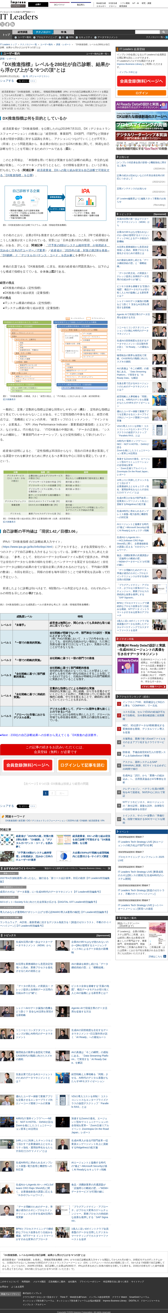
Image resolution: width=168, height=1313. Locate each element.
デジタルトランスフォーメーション (49, 820)
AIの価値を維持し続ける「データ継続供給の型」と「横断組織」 (133, 263)
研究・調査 (146, 3)
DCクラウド (59, 5)
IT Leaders (19, 16)
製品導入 (81, 5)
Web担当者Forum (78, 1297)
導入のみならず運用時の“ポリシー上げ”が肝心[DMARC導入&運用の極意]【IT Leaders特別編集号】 (54, 912)
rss (12, 24)
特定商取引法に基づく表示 (115, 1281)
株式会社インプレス (32, 1293)
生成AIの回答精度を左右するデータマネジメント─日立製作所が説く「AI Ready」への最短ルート (89, 1034)
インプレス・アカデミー (34, 1304)
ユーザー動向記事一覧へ (97, 54)
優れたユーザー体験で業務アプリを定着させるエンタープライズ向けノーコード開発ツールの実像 (34, 1100)
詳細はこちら (155, 956)
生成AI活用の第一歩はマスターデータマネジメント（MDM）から (133, 222)
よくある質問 (17, 1286)
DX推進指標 (11, 820)
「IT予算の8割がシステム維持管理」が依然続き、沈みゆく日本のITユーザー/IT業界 (34, 856)
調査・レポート (63, 44)
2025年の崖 (72, 820)
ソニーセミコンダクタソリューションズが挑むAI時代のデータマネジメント (34, 1034)
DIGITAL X (134, 1301)
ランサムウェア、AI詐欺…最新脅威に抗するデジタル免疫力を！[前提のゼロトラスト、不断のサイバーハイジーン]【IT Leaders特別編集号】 (55, 924)
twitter (2, 24)
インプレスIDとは (128, 72)
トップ (6, 34)
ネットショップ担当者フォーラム (38, 1301)
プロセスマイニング (46, 37)
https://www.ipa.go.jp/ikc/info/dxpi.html (27, 546)
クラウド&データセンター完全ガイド (40, 1297)
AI (63, 37)
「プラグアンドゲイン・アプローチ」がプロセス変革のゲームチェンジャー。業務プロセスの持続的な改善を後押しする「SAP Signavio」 (89, 1213)
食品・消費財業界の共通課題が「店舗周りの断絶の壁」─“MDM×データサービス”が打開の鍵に (89, 1188)
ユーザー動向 (24, 37)
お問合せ (4, 1286)
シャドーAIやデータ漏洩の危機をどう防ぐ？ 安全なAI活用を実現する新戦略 (34, 1011)
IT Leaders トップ (8, 44)
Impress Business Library (129, 64)
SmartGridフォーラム (139, 1297)
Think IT (64, 1297)
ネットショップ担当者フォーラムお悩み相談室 (79, 1301)
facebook (7, 24)
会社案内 (72, 1281)
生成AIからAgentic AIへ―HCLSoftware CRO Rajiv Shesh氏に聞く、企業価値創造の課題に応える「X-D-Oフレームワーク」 (132, 543)
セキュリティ (85, 37)
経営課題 (22, 32)
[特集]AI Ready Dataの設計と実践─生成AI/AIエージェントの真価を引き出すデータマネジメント (141, 650)
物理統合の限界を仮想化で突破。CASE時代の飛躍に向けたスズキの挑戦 (34, 1056)
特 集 (64, 32)
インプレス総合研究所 (99, 1297)
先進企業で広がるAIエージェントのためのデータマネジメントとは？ (34, 1078)
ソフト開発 (125, 3)
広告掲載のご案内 (56, 1281)
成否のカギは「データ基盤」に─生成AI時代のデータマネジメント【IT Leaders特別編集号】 (51, 891)
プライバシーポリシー (89, 1281)
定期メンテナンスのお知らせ (131, 188)
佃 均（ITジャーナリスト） (36, 76)
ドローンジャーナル (150, 1301)
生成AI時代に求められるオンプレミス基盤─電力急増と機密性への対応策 (34, 1166)
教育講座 (123, 6)
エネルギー (101, 6)
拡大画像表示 (9, 399)
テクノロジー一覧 (28, 44)
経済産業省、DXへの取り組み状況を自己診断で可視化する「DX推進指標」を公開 (91, 839)
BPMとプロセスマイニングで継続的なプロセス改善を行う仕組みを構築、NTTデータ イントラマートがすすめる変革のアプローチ (133, 609)
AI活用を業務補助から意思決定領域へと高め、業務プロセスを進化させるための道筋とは (34, 967)
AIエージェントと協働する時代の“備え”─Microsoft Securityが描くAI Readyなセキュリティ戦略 (89, 1166)
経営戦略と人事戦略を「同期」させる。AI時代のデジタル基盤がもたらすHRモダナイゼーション (89, 1078)
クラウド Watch (119, 1297)
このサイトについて (9, 1281)
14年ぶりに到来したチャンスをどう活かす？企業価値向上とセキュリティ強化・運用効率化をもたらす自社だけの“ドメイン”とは (133, 486)
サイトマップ (137, 1281)
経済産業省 (94, 820)
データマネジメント (107, 37)
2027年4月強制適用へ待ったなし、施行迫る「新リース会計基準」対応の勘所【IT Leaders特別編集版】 (55, 880)
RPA (71, 37)
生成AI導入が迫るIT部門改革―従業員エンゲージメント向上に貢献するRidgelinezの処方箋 (89, 1144)
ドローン (113, 6)
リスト (32, 81)
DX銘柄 (83, 820)
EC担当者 (113, 3)
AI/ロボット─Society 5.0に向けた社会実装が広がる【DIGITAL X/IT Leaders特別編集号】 (49, 901)
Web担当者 (101, 3)
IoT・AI (135, 3)
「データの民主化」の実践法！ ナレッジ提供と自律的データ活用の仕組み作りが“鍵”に (34, 989)
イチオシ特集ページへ (153, 687)
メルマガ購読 (39, 1281)
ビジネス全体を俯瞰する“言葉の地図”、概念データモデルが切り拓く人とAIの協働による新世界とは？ (90, 989)
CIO (28, 820)
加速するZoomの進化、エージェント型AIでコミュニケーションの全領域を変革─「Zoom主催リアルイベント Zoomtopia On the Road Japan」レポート (90, 1125)
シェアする (7, 80)
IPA (102, 820)
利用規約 (26, 1281)
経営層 (22, 820)
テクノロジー (43, 32)
